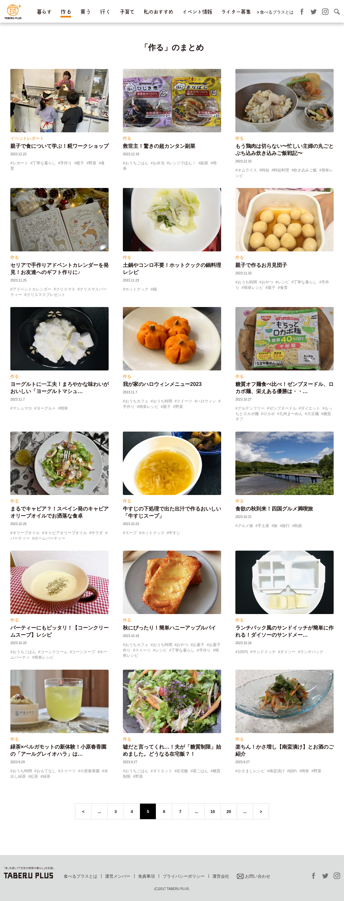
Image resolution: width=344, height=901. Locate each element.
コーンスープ (83, 652)
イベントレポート (27, 138)
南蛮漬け (277, 771)
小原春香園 (90, 771)
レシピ (283, 282)
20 (229, 811)
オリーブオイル (26, 533)
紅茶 (34, 776)
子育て (127, 12)
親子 (80, 163)
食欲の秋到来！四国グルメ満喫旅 (274, 508)
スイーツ (184, 401)
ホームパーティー (49, 538)
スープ (131, 533)
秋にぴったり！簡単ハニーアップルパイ (169, 628)
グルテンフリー (251, 408)
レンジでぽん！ (182, 163)
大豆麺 (313, 414)
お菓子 (198, 645)
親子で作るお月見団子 (261, 265)
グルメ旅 (245, 525)
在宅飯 (182, 771)
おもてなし (46, 771)
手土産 (263, 525)
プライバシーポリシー (184, 876)
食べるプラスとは (277, 12)
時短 (265, 170)
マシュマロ (22, 408)
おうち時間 (247, 282)
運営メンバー (117, 876)
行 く (105, 12)
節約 (293, 771)
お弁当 (159, 163)
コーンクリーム (54, 652)
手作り (66, 163)
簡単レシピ (253, 287)
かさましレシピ (251, 771)
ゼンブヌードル (282, 408)
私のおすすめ (158, 12)
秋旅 (298, 525)
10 (212, 811)
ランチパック (311, 652)
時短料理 (281, 170)
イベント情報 (197, 12)
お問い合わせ (253, 876)
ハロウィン (206, 401)
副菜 (204, 163)
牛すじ (174, 533)
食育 (284, 287)
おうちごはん (136, 163)
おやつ (267, 282)
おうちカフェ (136, 401)
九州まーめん (291, 414)
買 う (85, 12)
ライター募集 (236, 12)
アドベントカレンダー (32, 289)
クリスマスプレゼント (46, 294)
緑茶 (46, 776)
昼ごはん (200, 771)
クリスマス (65, 289)
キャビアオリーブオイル (65, 533)
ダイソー (288, 652)
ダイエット (310, 408)
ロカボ (269, 414)
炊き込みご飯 (305, 170)
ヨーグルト (46, 408)
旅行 (286, 525)
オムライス (247, 170)
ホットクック (136, 289)
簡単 (64, 408)
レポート (20, 163)
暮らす (44, 12)
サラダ (97, 533)
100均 (243, 652)
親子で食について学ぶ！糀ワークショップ (59, 146)
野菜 (92, 163)
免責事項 (146, 876)
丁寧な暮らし (44, 163)
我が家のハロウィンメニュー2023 (162, 384)
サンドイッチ (264, 652)
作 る (65, 12)
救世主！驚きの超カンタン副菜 (159, 146)
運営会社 (220, 876)
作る (127, 138)
